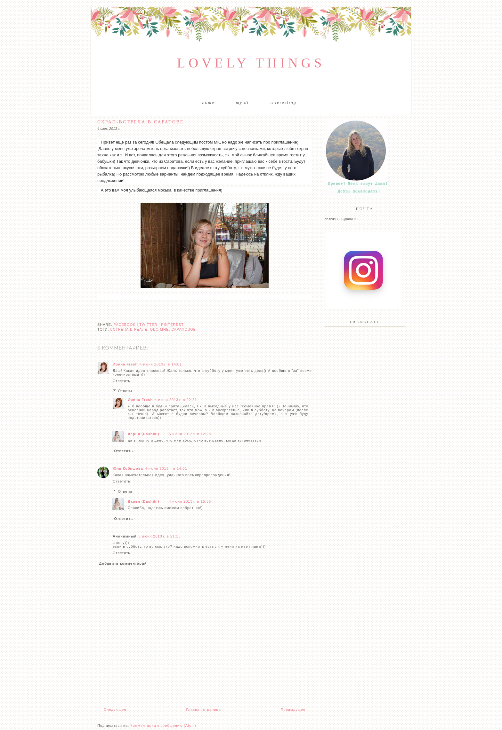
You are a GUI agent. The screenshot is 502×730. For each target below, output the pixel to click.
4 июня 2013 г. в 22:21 (176, 400)
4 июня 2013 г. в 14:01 (161, 364)
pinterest (172, 324)
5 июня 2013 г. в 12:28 (190, 434)
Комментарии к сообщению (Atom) (163, 725)
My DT (242, 102)
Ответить (121, 381)
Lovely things (251, 63)
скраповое (183, 329)
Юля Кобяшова (128, 468)
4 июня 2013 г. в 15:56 (190, 501)
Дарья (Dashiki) (143, 434)
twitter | (150, 324)
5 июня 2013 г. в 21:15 (160, 536)
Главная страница (203, 709)
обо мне (159, 329)
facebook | (126, 324)
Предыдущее (293, 709)
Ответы (125, 391)
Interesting (283, 102)
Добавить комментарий (123, 563)
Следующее (115, 709)
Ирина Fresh (125, 364)
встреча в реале (129, 329)
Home (208, 102)
